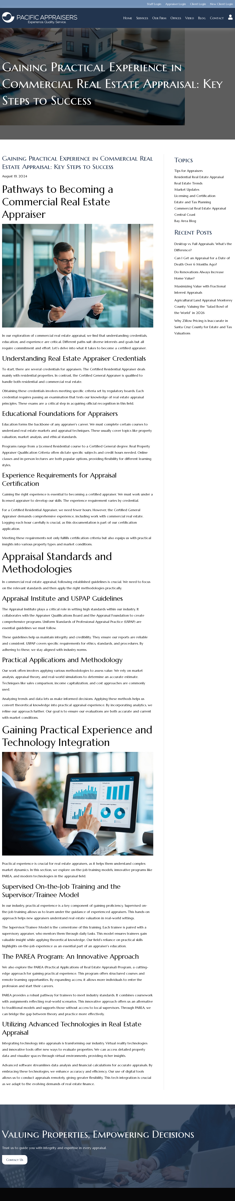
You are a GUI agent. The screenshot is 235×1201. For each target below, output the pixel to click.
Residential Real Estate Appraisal (199, 177)
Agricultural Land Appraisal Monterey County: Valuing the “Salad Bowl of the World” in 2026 (203, 306)
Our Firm (159, 18)
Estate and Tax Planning (192, 202)
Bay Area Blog (185, 221)
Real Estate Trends (188, 183)
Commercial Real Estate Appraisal (200, 208)
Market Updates (186, 189)
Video (189, 18)
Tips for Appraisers (188, 171)
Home (127, 18)
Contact (217, 18)
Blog (202, 18)
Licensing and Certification (194, 196)
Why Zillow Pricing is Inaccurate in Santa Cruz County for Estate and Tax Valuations (203, 327)
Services (142, 18)
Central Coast (184, 214)
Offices (175, 18)
